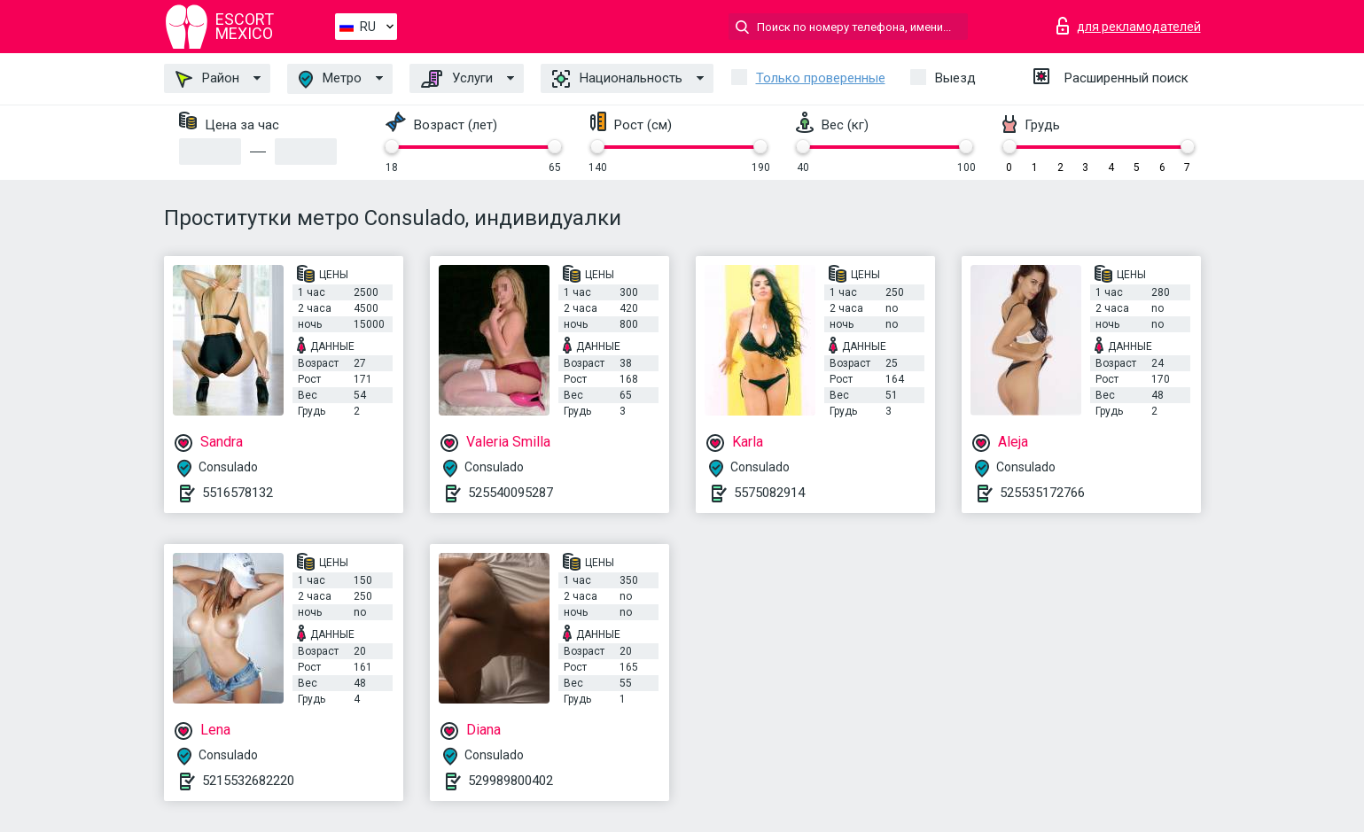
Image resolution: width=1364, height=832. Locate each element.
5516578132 (237, 493)
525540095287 (510, 493)
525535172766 (1042, 493)
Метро (330, 79)
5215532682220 (248, 781)
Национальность (617, 79)
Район (207, 79)
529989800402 (510, 781)
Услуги (457, 79)
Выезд (955, 78)
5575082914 (769, 493)
